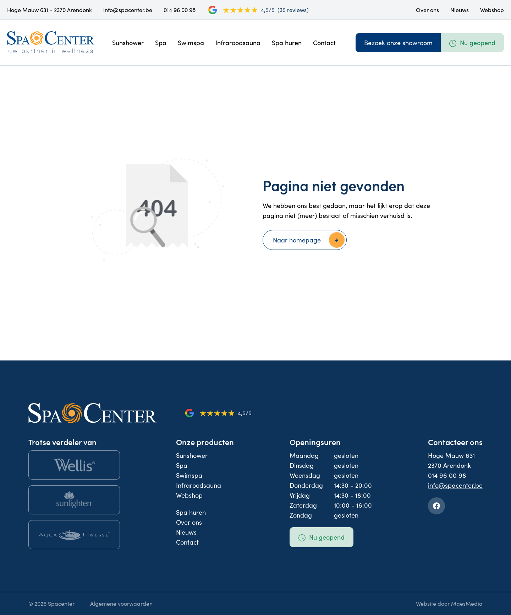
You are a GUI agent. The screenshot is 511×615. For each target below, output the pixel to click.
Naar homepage (297, 240)
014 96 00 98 (180, 10)
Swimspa (191, 42)
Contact (324, 42)
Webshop (492, 10)
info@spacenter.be (127, 10)
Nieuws (459, 10)
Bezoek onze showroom (398, 42)
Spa (160, 42)
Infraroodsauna (237, 42)
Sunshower (128, 42)
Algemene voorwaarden (121, 603)
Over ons (427, 10)
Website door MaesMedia (449, 603)
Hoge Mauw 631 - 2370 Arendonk (49, 10)
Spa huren (287, 42)
